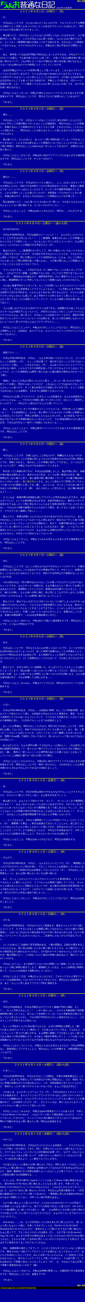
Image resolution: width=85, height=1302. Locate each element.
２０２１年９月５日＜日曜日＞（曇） (42, 346)
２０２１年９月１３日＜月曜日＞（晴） (42, 995)
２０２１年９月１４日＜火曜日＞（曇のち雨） (42, 1064)
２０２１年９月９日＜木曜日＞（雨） (42, 698)
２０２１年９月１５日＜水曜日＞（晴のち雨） (42, 1133)
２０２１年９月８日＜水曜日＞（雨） (42, 636)
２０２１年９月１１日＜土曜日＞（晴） (42, 851)
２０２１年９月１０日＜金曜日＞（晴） (42, 780)
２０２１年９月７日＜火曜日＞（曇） (42, 554)
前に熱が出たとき (32, 481)
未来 (83, 1)
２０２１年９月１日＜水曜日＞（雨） (42, 11)
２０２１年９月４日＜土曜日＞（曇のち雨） (42, 223)
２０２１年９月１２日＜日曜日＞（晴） (42, 914)
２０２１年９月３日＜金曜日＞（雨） (42, 171)
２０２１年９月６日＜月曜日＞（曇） (42, 443)
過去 (79, 1)
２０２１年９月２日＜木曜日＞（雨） (42, 108)
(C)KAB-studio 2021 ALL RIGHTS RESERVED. (18, 1288)
